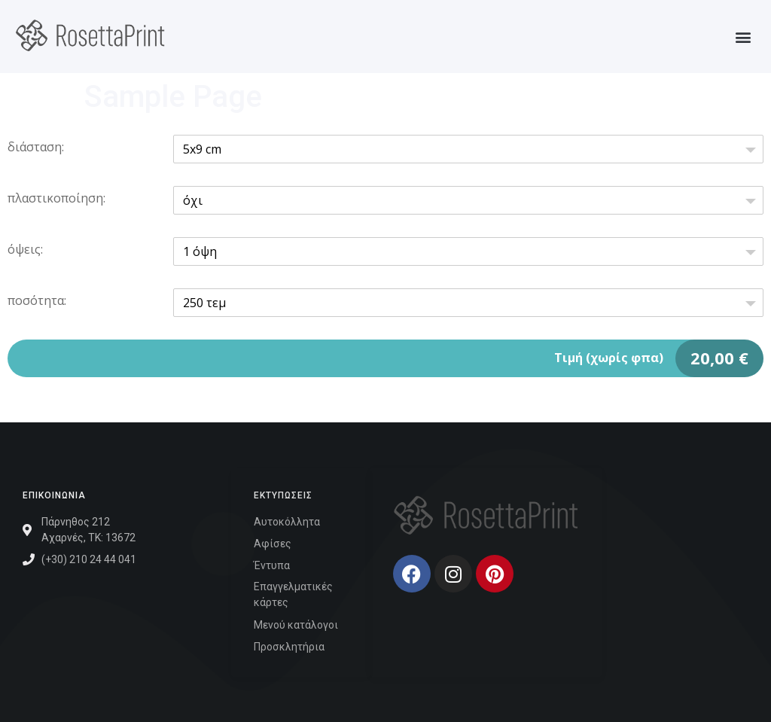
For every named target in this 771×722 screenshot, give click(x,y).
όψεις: (25, 249)
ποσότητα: (37, 300)
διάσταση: (36, 147)
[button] (743, 36)
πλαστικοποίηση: (56, 198)
